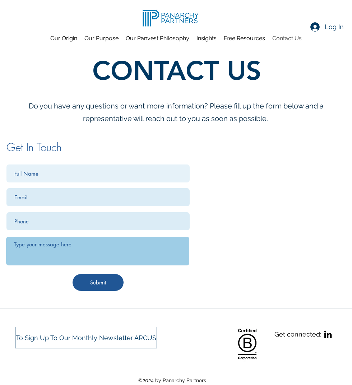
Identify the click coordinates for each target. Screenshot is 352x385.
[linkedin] (328, 334)
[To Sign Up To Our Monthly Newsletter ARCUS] (86, 337)
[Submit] (98, 282)
